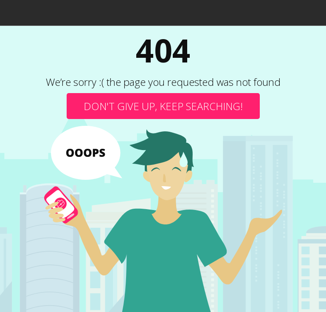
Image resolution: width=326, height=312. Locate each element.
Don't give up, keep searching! (163, 106)
